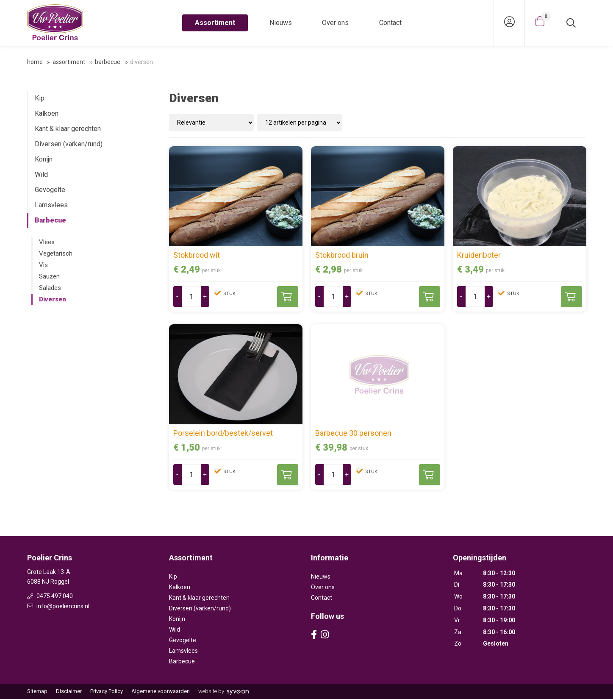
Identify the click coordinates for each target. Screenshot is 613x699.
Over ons (335, 23)
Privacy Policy (106, 691)
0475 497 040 (50, 596)
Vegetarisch (55, 253)
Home (35, 61)
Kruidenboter (479, 255)
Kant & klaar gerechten (68, 129)
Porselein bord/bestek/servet (223, 433)
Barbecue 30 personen (353, 433)
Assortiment (215, 23)
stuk (229, 293)
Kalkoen (46, 113)
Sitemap (37, 691)
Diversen (52, 299)
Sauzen (49, 276)
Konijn (44, 159)
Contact (390, 23)
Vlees (47, 242)
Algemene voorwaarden (160, 691)
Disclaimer (69, 691)
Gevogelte (50, 190)
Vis (43, 265)
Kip (39, 98)
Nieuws (280, 23)
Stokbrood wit (196, 255)
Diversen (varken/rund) (69, 144)
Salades (50, 288)
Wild (41, 174)
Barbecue (107, 61)
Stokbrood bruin (342, 255)
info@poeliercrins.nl (58, 606)
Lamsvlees (51, 205)
